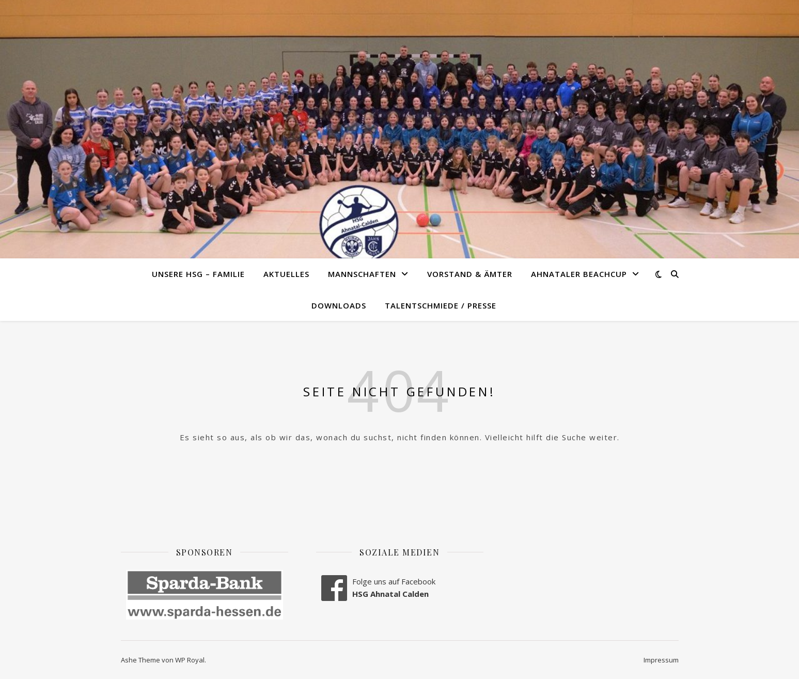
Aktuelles (286, 274)
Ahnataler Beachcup (579, 274)
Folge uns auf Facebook (393, 581)
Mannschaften (362, 274)
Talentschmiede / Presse (440, 305)
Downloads (338, 305)
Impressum (661, 660)
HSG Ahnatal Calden (390, 594)
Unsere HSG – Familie (198, 274)
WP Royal (190, 660)
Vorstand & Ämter (469, 274)
